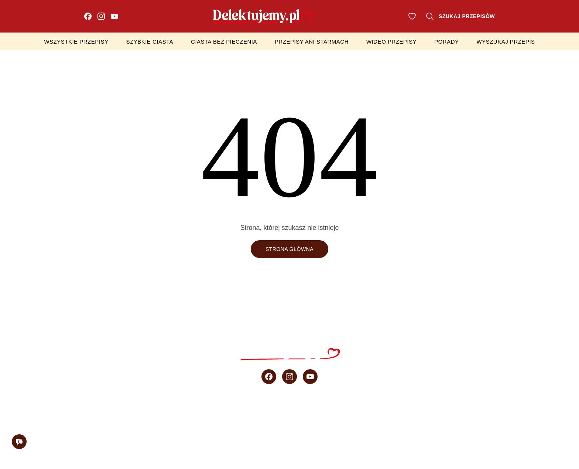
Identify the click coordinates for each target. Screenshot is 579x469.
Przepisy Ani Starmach (312, 41)
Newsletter (548, 412)
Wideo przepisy (391, 41)
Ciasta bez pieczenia (224, 41)
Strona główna (289, 249)
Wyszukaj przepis (506, 41)
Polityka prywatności (314, 442)
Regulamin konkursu (398, 442)
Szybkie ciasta (149, 41)
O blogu (499, 412)
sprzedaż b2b (448, 412)
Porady (446, 41)
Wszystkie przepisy (76, 41)
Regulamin (246, 442)
